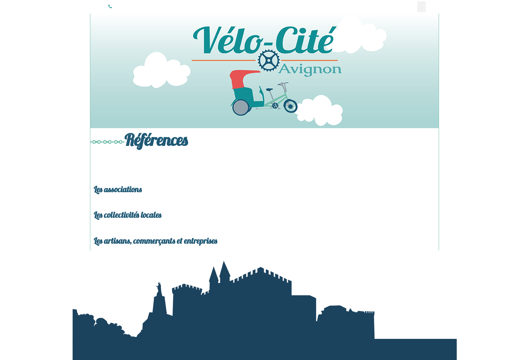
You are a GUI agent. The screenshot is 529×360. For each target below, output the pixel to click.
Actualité (386, 6)
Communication (375, 6)
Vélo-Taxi (363, 6)
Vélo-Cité (96, 6)
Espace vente (433, 6)
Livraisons (398, 6)
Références (421, 6)
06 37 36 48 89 (110, 6)
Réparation (410, 6)
